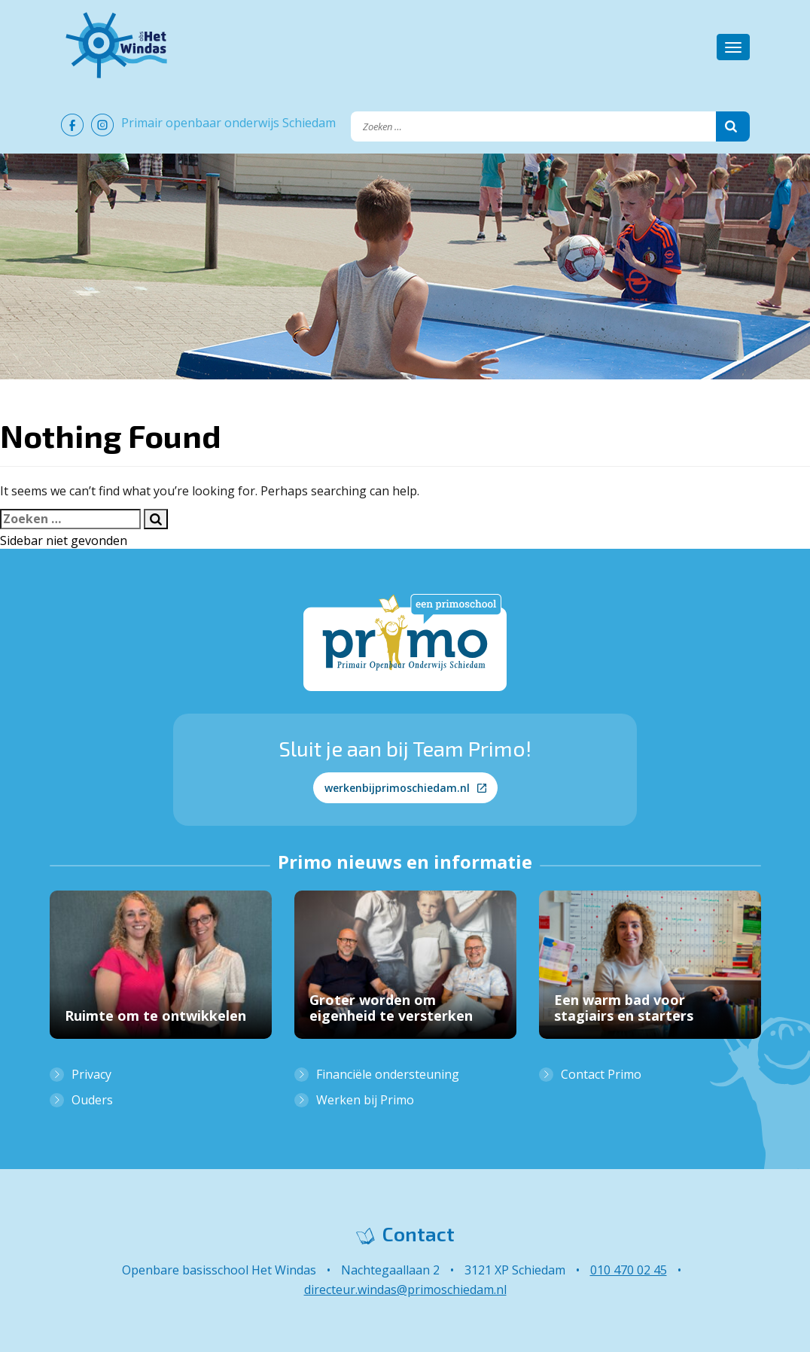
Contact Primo (601, 1074)
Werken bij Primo (365, 1100)
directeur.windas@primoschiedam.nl (405, 1289)
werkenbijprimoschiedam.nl (405, 788)
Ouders (92, 1100)
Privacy (91, 1074)
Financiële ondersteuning (387, 1074)
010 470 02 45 (628, 1270)
